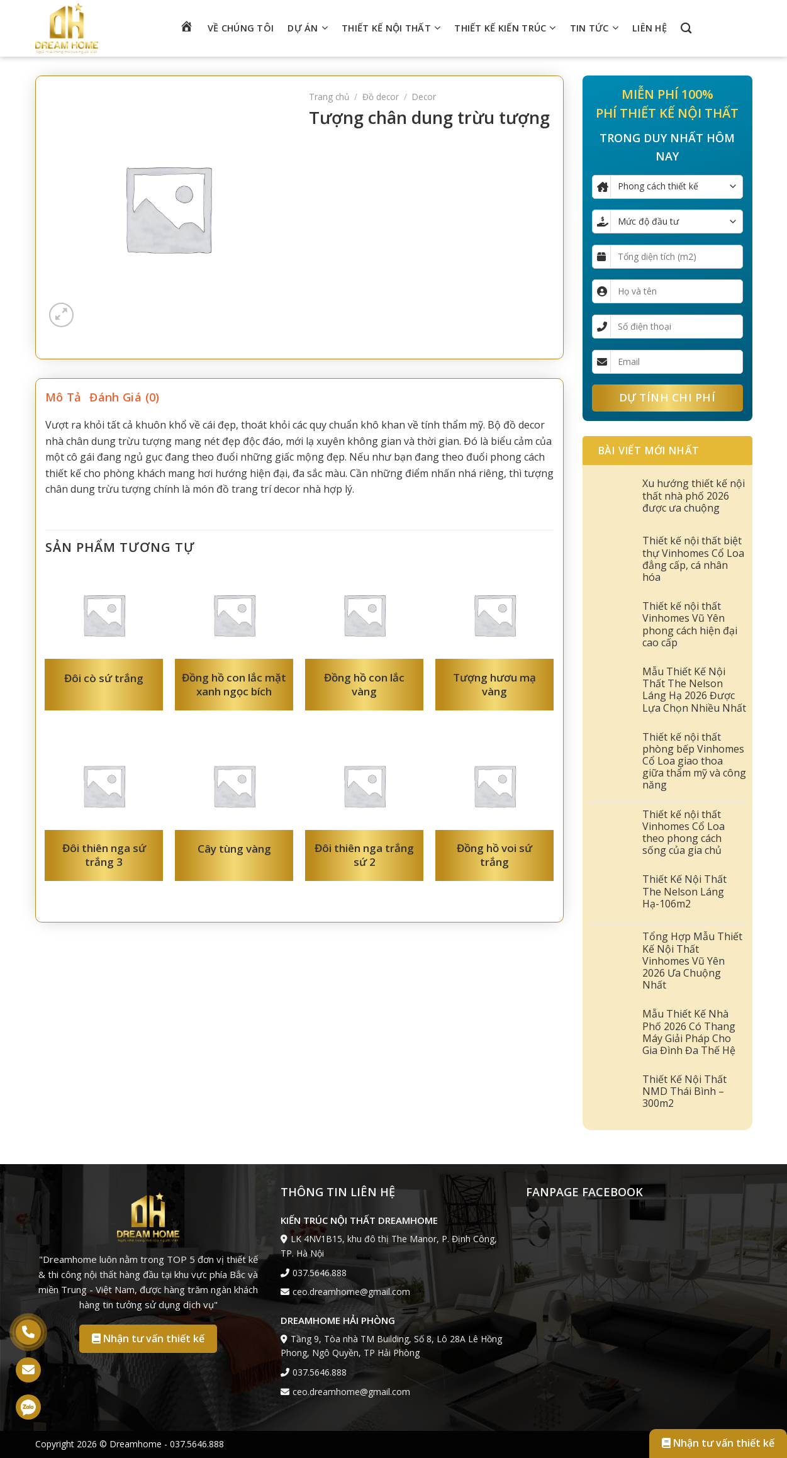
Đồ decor (380, 97)
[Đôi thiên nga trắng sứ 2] (364, 785)
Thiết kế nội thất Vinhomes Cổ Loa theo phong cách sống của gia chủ (683, 833)
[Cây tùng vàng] (234, 785)
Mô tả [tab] (63, 397)
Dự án (307, 28)
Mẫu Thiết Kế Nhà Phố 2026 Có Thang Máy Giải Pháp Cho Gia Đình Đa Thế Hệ (688, 1032)
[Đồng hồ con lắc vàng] (364, 615)
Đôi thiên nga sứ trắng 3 (104, 855)
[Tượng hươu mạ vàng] (494, 615)
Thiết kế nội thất (391, 28)
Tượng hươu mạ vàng (494, 684)
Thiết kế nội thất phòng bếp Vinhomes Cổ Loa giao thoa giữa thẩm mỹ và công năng (694, 761)
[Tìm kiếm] (686, 29)
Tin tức (594, 28)
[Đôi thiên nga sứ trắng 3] (103, 785)
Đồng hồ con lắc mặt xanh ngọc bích (234, 684)
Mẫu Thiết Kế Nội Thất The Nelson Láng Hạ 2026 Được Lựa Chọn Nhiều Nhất (694, 690)
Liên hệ (649, 28)
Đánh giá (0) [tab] (124, 397)
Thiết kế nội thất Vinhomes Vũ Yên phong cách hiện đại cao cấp (689, 624)
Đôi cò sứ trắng (103, 678)
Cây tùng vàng (234, 849)
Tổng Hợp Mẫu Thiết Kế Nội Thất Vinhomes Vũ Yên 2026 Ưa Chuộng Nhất (692, 961)
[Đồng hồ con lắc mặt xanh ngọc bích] (234, 615)
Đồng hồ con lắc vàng (364, 684)
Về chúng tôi (241, 28)
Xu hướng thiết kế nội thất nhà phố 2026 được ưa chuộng (693, 496)
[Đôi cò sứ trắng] (103, 615)
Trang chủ (329, 97)
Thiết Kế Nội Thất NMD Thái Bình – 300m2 (684, 1092)
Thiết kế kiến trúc (504, 28)
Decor (424, 97)
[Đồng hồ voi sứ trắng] (494, 785)
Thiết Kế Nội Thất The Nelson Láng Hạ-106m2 (684, 891)
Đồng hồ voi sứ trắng (494, 855)
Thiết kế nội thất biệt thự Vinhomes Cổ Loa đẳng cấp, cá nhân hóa (693, 559)
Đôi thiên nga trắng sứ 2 (364, 855)
